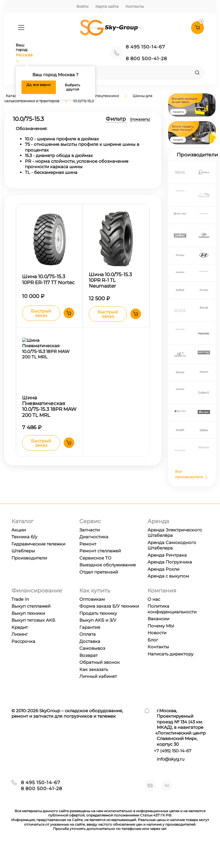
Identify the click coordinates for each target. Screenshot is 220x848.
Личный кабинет (98, 676)
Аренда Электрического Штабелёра (175, 532)
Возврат (88, 655)
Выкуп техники (28, 613)
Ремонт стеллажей (100, 550)
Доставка (89, 641)
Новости (157, 632)
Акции (18, 530)
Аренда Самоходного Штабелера (172, 545)
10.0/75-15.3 (83, 101)
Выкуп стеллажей (30, 606)
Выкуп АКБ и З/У (97, 620)
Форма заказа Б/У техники (109, 606)
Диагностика (93, 536)
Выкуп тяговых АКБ (33, 620)
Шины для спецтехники (96, 95)
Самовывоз (92, 648)
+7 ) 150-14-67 (172, 750)
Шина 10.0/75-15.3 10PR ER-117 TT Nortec (48, 279)
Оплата (87, 634)
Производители (29, 558)
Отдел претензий (98, 572)
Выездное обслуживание (107, 565)
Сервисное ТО (95, 558)
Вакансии (158, 618)
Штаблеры (23, 550)
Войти (82, 6)
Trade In (20, 599)
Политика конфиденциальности (172, 609)
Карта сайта (107, 6)
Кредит (19, 627)
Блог (153, 640)
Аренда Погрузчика (170, 562)
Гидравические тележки (38, 544)
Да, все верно (38, 85)
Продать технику (98, 613)
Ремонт (87, 544)
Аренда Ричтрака (167, 555)
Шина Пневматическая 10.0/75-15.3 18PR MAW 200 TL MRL (49, 407)
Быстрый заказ (41, 314)
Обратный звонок (99, 662)
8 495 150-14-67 (145, 47)
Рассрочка (23, 641)
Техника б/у (24, 536)
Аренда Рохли (163, 569)
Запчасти (89, 530)
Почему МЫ (161, 626)
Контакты (134, 6)
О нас (154, 599)
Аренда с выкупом (168, 576)
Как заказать (93, 669)
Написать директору (170, 654)
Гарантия (89, 627)
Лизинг (19, 634)
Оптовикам (92, 599)
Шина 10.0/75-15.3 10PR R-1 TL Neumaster (110, 280)
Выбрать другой (72, 87)
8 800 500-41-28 (146, 58)
